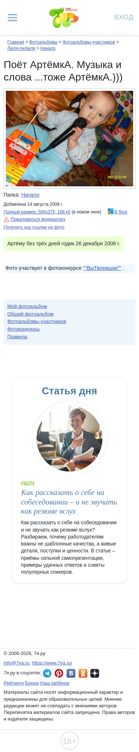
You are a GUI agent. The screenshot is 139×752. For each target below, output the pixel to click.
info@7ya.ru (16, 663)
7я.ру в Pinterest (59, 673)
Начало (48, 48)
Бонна (32, 683)
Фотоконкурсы (23, 329)
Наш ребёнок (55, 683)
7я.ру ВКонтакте (71, 673)
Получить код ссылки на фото (34, 227)
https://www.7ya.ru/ (52, 663)
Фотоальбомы (43, 42)
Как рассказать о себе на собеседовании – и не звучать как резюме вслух (69, 501)
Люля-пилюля (21, 48)
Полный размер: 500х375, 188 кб (37, 212)
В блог (121, 212)
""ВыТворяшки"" (102, 268)
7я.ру (94, 673)
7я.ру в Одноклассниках (83, 673)
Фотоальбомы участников (89, 42)
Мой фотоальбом (27, 306)
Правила (17, 336)
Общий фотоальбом (30, 314)
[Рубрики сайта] (12, 17)
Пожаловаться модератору (38, 219)
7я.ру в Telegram (47, 673)
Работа (27, 483)
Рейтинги (14, 683)
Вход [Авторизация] (124, 16)
